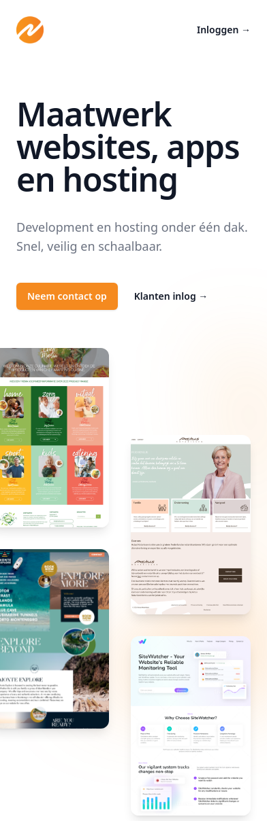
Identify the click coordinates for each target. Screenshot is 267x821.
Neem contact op (67, 296)
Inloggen (224, 29)
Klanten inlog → (171, 296)
